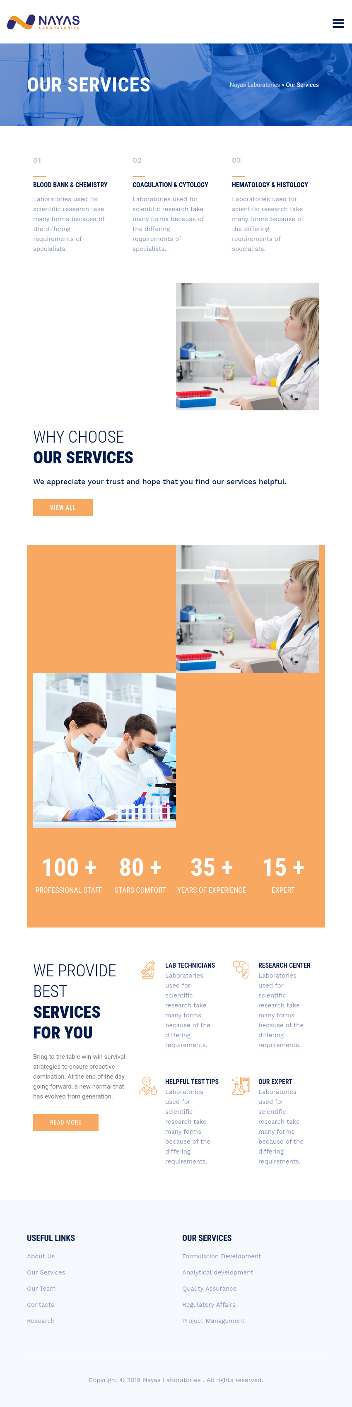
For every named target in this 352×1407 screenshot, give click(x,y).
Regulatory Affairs (209, 1304)
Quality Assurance (209, 1288)
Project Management (213, 1321)
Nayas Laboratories (173, 1380)
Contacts (40, 1304)
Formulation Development (221, 1256)
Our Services (46, 1272)
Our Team (41, 1288)
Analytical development (217, 1272)
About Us (41, 1256)
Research (41, 1321)
